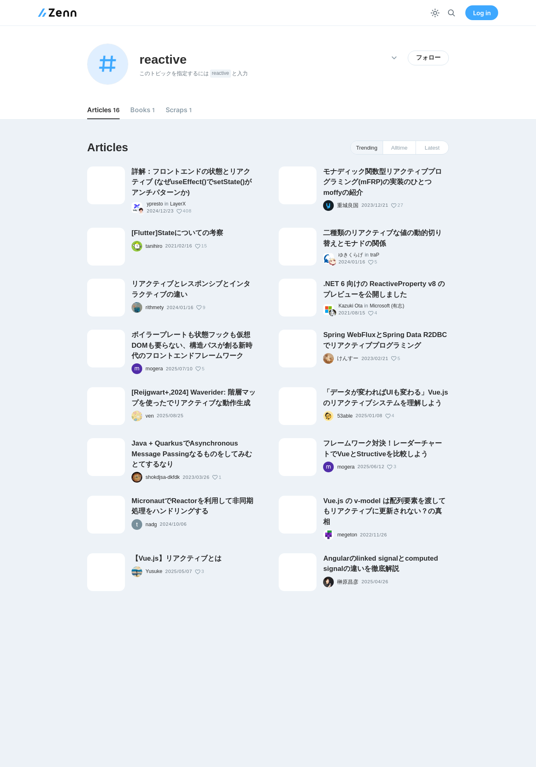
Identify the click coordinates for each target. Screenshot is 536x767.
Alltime (399, 148)
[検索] (451, 13)
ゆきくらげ (350, 255)
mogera (154, 369)
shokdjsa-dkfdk (163, 477)
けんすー (347, 358)
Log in (482, 13)
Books (142, 110)
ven (150, 416)
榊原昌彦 (347, 582)
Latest (432, 148)
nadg (151, 524)
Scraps (179, 110)
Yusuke (154, 571)
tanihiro (154, 246)
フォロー (428, 57)
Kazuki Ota (350, 306)
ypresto (155, 204)
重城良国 (347, 205)
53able (345, 416)
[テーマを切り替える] (435, 13)
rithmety (155, 307)
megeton (347, 535)
